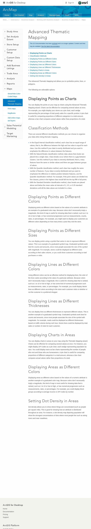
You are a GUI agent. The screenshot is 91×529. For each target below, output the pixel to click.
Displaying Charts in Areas (39, 70)
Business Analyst (27, 20)
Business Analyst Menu (70, 20)
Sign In (71, 3)
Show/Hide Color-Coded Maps (14, 95)
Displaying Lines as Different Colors (43, 64)
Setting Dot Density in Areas (40, 76)
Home (7, 15)
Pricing (5, 514)
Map (30, 15)
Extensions (15, 20)
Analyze (41, 15)
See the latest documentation (50, 46)
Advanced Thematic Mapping (14, 102)
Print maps (12, 109)
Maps (84, 20)
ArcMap (10, 9)
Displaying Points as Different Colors (43, 59)
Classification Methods (38, 56)
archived (54, 43)
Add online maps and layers (14, 119)
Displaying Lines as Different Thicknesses (45, 67)
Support (6, 517)
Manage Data (54, 15)
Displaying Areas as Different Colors (43, 73)
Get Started (19, 15)
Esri (83, 3)
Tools (67, 15)
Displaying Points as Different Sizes (43, 62)
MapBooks (12, 113)
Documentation (8, 512)
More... (77, 15)
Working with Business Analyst (48, 20)
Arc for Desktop (16, 2)
